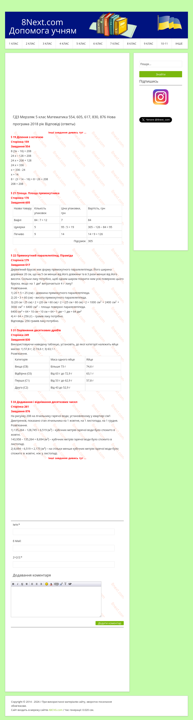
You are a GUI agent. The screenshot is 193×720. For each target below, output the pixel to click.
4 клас (64, 43)
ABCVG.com (56, 710)
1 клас (13, 43)
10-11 (164, 43)
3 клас (47, 43)
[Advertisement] (67, 86)
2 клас (30, 43)
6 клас (98, 43)
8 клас (131, 43)
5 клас (81, 43)
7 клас (114, 43)
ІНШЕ (178, 43)
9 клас (148, 43)
